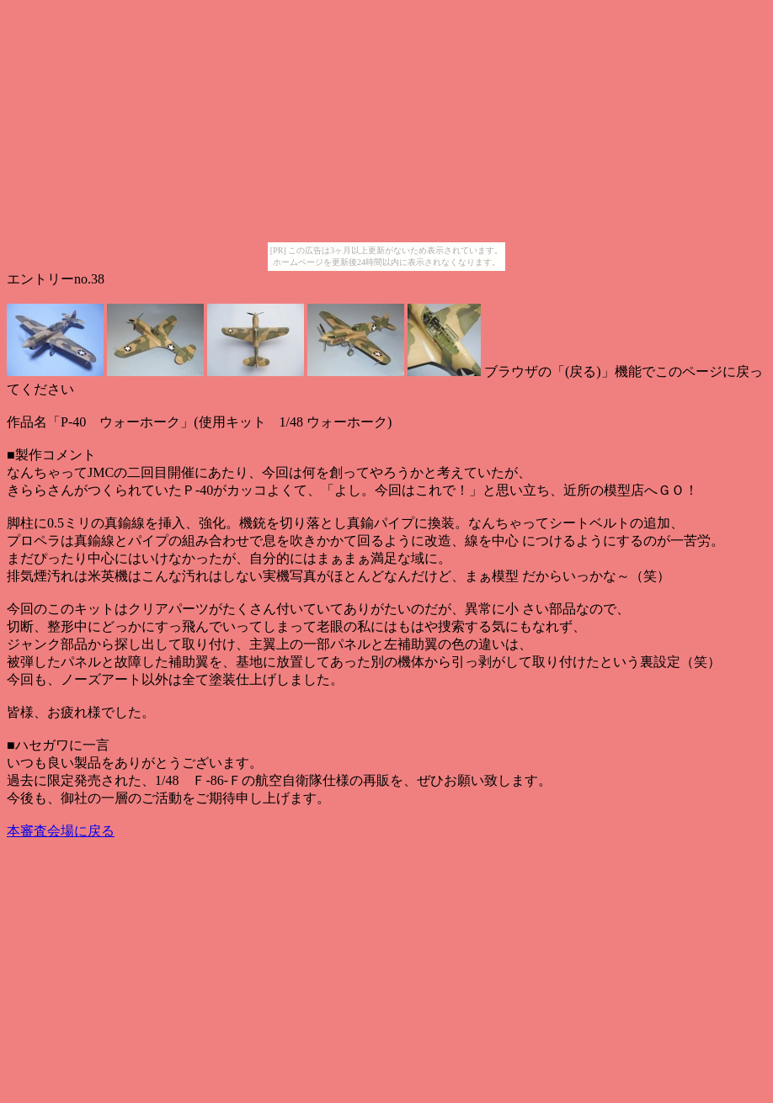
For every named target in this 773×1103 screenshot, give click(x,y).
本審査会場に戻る (61, 831)
